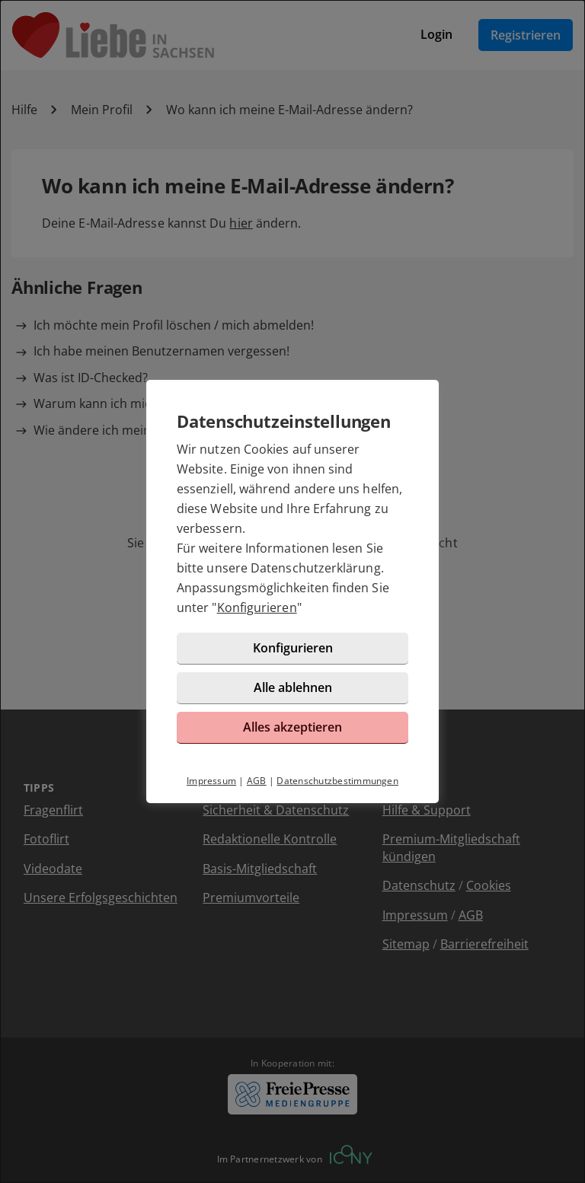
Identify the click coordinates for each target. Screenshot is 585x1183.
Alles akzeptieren (292, 727)
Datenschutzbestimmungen (337, 780)
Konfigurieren (257, 607)
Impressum (211, 780)
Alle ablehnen (293, 687)
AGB (257, 780)
